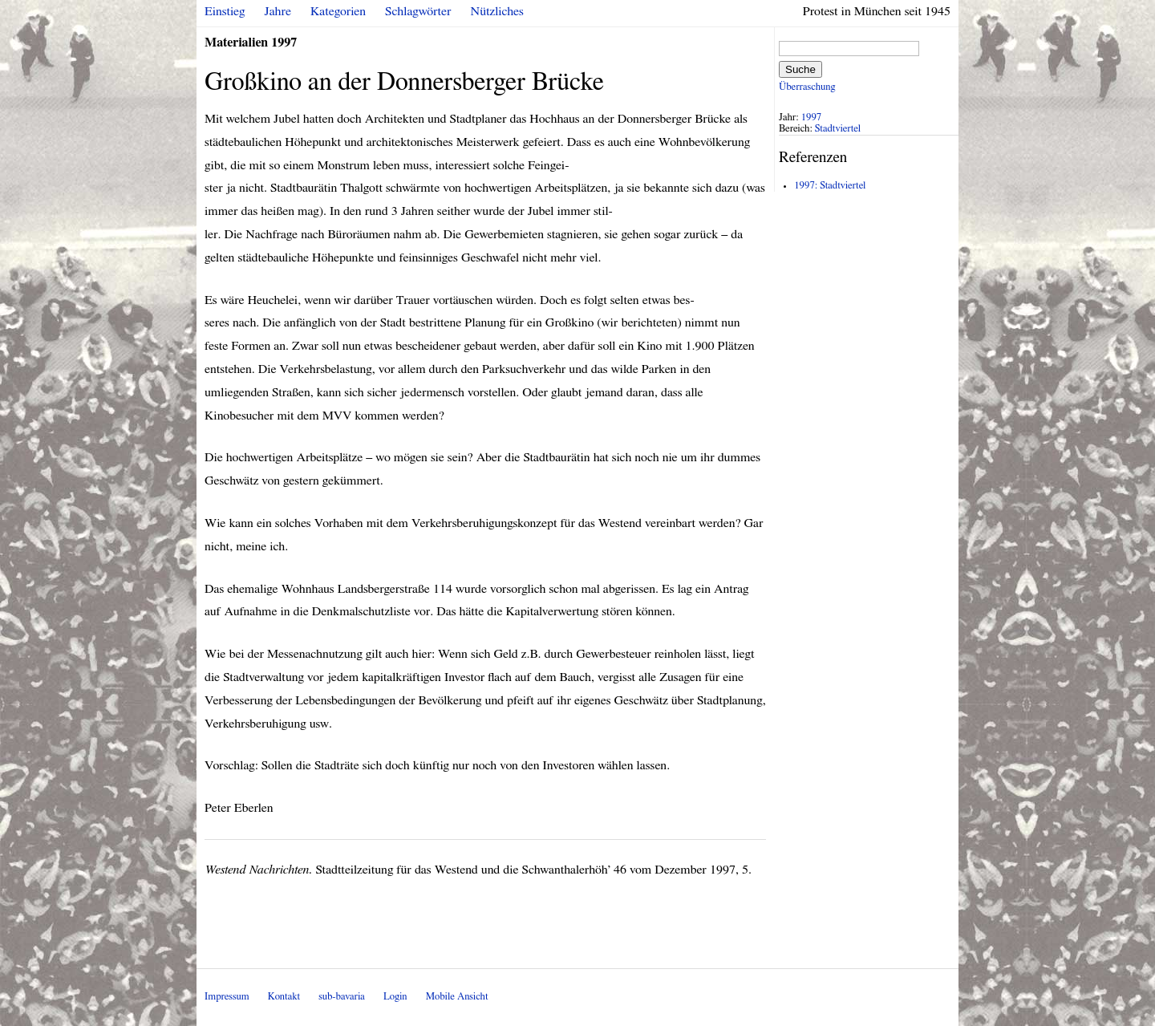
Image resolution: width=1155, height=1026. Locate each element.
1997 (811, 117)
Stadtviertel (838, 129)
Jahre (278, 11)
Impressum (227, 997)
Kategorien (338, 11)
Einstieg (225, 11)
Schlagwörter (418, 11)
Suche (800, 69)
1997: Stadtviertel (829, 185)
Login (395, 997)
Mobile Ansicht (457, 997)
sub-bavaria (341, 997)
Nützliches (497, 11)
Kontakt (284, 997)
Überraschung (807, 87)
